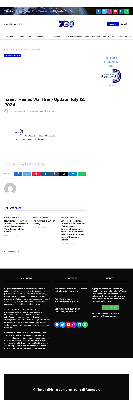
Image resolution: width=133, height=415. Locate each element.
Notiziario (10, 36)
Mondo (48, 36)
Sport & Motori (117, 36)
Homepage (21, 36)
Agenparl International (72, 36)
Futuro (128, 36)
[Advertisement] (45, 76)
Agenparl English (12, 55)
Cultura (106, 36)
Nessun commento (35, 111)
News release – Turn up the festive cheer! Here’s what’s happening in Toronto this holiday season (16, 226)
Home (6, 49)
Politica (40, 36)
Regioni (87, 36)
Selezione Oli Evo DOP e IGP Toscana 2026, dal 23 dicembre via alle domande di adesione (41, 11)
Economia (57, 36)
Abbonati (113, 24)
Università (96, 36)
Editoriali (31, 36)
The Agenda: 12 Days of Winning (44, 222)
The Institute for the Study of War (19, 164)
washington (39, 164)
